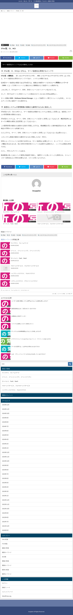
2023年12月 (5, 452)
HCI (23, 45)
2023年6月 (5, 478)
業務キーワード (6, 565)
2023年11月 (5, 456)
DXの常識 (5, 539)
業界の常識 (5, 569)
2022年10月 (5, 508)
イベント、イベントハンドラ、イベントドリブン (16, 377)
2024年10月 (5, 413)
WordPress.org (6, 596)
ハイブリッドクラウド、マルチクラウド (14, 390)
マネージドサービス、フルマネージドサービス (16, 385)
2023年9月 (5, 465)
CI (18, 45)
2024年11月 (5, 409)
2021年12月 (5, 526)
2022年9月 (5, 513)
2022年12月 (5, 500)
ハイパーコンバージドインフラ (57, 45)
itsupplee (36, 191)
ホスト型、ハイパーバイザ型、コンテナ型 (61, 293)
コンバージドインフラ (39, 45)
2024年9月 (5, 417)
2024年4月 (5, 439)
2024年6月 (5, 430)
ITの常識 (4, 543)
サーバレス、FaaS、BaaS (10, 381)
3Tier (13, 45)
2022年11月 (5, 504)
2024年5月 (5, 435)
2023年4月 (5, 487)
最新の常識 (5, 548)
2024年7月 (5, 426)
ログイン (4, 583)
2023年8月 (5, 469)
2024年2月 (5, 443)
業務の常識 (5, 561)
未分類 (4, 556)
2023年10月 (5, 461)
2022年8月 (5, 517)
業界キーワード (6, 574)
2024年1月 (5, 448)
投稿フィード (6, 587)
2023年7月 (5, 474)
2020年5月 (5, 530)
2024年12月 (5, 404)
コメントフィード (7, 591)
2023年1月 (5, 495)
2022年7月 (5, 521)
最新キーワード (5, 44)
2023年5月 (5, 482)
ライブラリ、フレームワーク (10, 372)
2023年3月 (5, 491)
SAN (28, 45)
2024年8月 (5, 422)
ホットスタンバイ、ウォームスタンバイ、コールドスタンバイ (16, 290)
